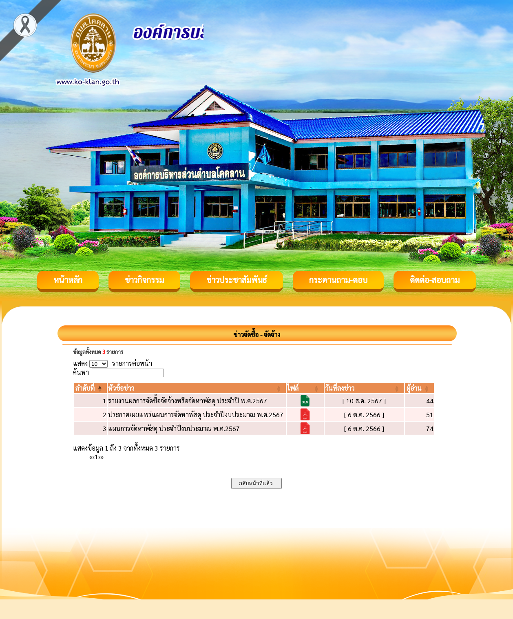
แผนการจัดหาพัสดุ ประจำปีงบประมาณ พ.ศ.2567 (174, 428)
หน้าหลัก (67, 279)
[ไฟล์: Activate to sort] (305, 388)
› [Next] (99, 456)
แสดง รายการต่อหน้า (112, 363)
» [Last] (102, 456)
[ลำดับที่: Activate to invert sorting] (90, 388)
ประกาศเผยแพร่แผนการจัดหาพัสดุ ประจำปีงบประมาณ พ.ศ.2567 (195, 414)
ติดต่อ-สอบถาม (435, 279)
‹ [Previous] (94, 456)
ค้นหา (81, 372)
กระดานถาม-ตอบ (338, 279)
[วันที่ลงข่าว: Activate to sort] (364, 388)
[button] (85, 388)
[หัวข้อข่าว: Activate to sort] (197, 388)
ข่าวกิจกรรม (144, 279)
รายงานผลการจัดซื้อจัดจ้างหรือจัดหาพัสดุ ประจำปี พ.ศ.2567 (187, 400)
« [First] (91, 456)
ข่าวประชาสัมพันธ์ (236, 279)
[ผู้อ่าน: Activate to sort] (419, 388)
